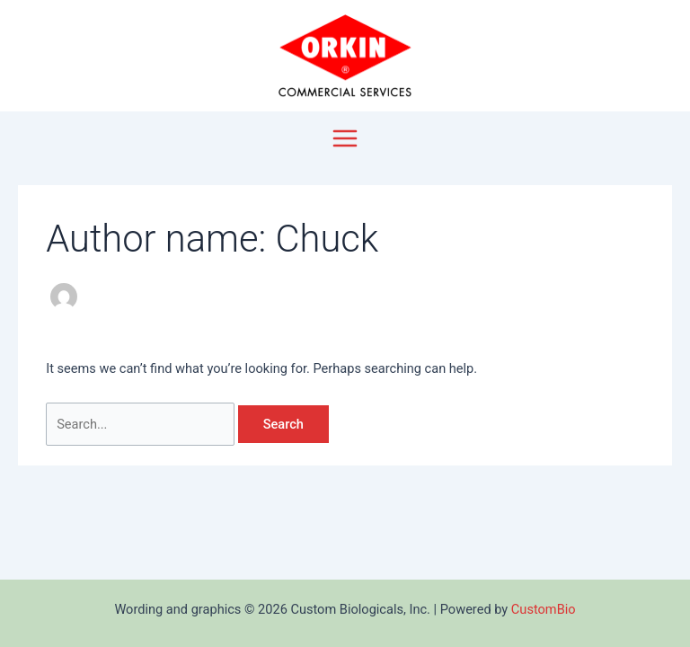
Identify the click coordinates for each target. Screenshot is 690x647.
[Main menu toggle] (345, 138)
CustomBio (543, 609)
